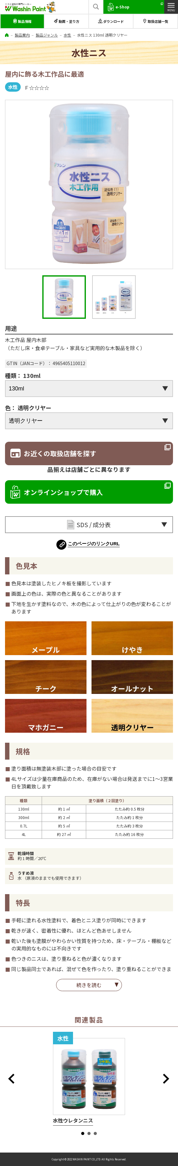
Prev (13, 1079)
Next (168, 1079)
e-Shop (122, 6)
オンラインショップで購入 (63, 492)
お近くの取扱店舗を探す (60, 453)
